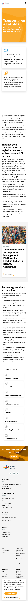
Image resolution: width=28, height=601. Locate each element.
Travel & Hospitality (20, 565)
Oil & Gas (18, 555)
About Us (4, 545)
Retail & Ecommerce (20, 557)
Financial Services (19, 548)
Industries (19, 545)
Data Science (18, 574)
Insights (3, 552)
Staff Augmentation (6, 578)
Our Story (4, 547)
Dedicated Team (5, 573)
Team (3, 548)
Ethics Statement (5, 550)
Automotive (18, 547)
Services (18, 569)
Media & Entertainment (21, 553)
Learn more (17, 589)
